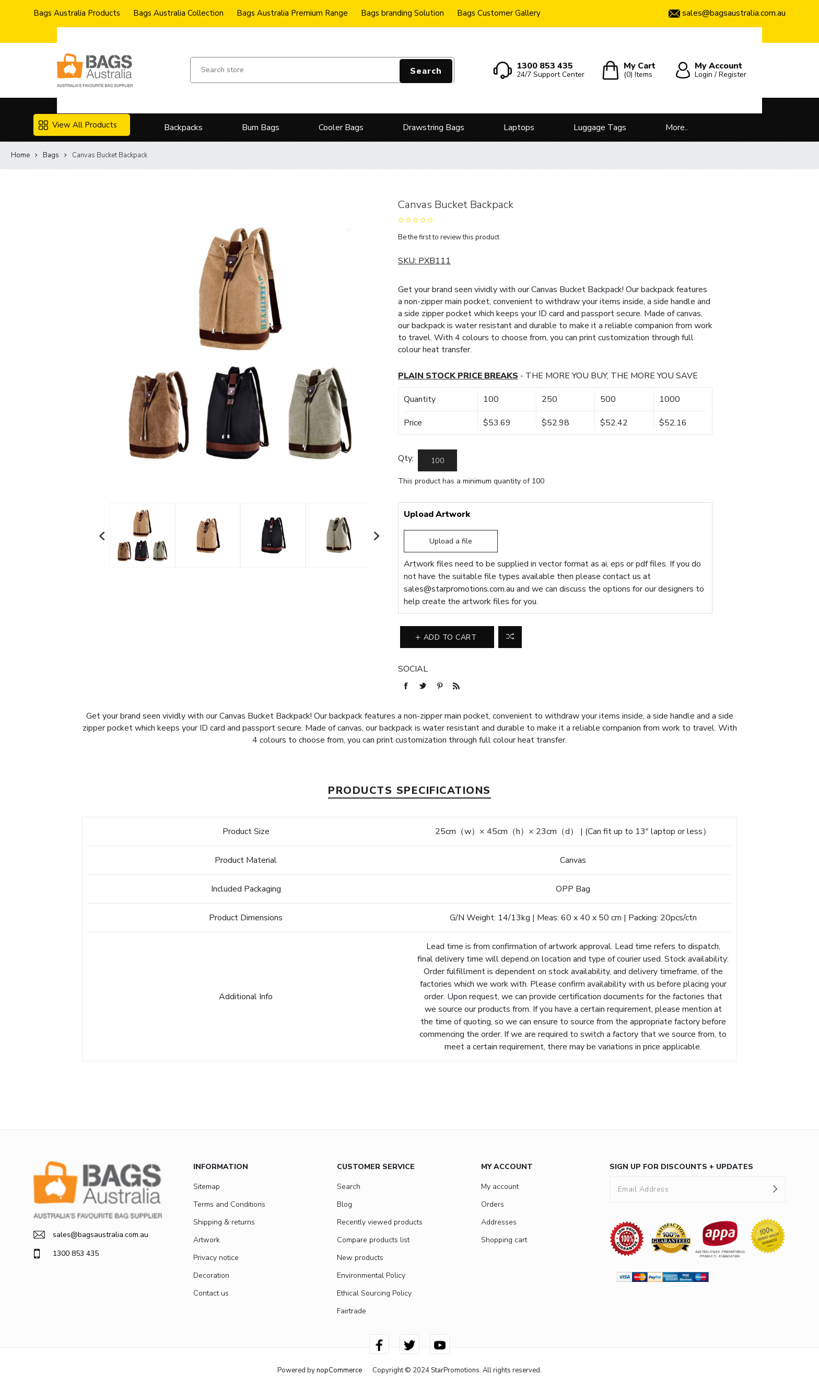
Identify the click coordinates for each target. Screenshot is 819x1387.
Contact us (211, 1293)
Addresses (499, 1222)
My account (500, 1187)
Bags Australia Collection (178, 13)
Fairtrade (351, 1311)
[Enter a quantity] (437, 460)
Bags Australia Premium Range (292, 13)
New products (360, 1258)
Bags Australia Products (76, 13)
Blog (344, 1204)
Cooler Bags (341, 127)
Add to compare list (510, 637)
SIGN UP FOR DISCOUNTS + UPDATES (681, 1167)
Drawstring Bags (433, 127)
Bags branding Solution (402, 13)
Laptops (519, 127)
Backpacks (183, 127)
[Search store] (322, 70)
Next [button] (377, 535)
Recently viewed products (380, 1222)
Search (426, 71)
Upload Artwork (437, 514)
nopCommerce (339, 1370)
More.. (676, 127)
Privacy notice (216, 1258)
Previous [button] (102, 535)
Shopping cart (504, 1240)
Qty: (406, 458)
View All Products (78, 125)
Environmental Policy (371, 1275)
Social (413, 669)
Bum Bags (260, 127)
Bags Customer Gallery (499, 13)
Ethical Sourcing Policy (374, 1293)
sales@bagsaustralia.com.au (90, 1235)
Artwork (206, 1240)
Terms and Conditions (229, 1204)
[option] (142, 535)
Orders (492, 1204)
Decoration (211, 1275)
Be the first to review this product (448, 237)
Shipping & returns (224, 1222)
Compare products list (373, 1240)
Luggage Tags (600, 127)
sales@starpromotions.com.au (459, 589)
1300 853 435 (66, 1254)
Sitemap (206, 1187)
